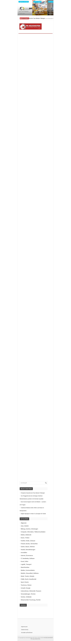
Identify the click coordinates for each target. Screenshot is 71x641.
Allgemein (20, 523)
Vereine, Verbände (22, 597)
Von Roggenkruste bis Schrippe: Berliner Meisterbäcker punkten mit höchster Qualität (34, 8)
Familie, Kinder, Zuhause (24, 540)
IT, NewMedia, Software (24, 558)
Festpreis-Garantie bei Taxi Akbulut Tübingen (20, 11)
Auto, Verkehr (21, 526)
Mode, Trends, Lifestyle (24, 576)
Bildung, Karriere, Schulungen (25, 529)
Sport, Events (21, 582)
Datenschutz (20, 629)
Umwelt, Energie (22, 588)
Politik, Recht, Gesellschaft (25, 579)
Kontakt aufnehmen (22, 632)
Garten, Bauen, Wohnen (50, 1)
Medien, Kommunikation (24, 570)
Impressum (20, 626)
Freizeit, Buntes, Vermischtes (25, 543)
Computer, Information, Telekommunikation (29, 532)
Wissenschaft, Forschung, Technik (27, 600)
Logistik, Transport (19, 1)
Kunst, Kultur (21, 561)
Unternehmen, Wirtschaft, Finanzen (27, 591)
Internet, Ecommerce (23, 555)
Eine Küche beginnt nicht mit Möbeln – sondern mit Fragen (50, 11)
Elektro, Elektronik (22, 535)
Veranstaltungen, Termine (24, 594)
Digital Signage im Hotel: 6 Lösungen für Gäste (29, 513)
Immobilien (20, 552)
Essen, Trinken (33, 1)
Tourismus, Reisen (22, 585)
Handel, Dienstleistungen (24, 549)
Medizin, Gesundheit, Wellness (26, 573)
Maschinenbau (21, 567)
